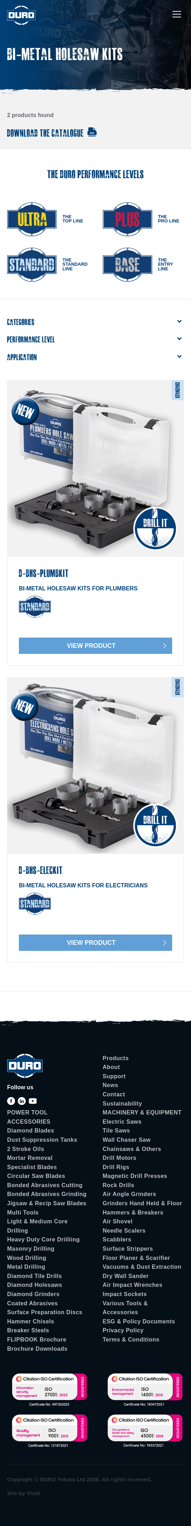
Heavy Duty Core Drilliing (43, 1239)
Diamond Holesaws (34, 1285)
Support (114, 1076)
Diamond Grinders (33, 1294)
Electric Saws (122, 1122)
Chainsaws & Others (132, 1149)
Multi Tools (23, 1213)
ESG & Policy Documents (139, 1321)
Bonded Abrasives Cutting (45, 1185)
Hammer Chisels (30, 1321)
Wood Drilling (26, 1258)
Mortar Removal (30, 1158)
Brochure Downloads (37, 1349)
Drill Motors (120, 1158)
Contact (114, 1094)
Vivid (33, 1493)
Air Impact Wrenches (133, 1285)
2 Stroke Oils (25, 1149)
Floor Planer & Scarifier (136, 1258)
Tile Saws (116, 1131)
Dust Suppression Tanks (42, 1140)
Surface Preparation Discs (45, 1312)
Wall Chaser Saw (127, 1140)
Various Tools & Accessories (125, 1308)
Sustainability (122, 1104)
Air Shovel (118, 1221)
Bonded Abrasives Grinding (47, 1194)
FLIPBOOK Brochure (37, 1340)
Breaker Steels (28, 1330)
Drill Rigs (116, 1167)
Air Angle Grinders (129, 1194)
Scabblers (117, 1239)
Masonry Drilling (30, 1249)
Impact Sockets (125, 1294)
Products (116, 1058)
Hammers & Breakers (133, 1213)
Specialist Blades (32, 1167)
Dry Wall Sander (126, 1276)
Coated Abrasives (32, 1303)
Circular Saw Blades (36, 1176)
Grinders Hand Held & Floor (142, 1203)
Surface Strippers (128, 1249)
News (110, 1085)
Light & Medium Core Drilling (37, 1226)
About (111, 1067)
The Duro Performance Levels (95, 174)
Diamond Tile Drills (34, 1276)
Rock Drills (118, 1185)
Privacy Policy (123, 1330)
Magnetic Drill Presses (135, 1176)
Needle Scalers (124, 1231)
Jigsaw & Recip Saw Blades (46, 1203)
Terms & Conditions (131, 1340)
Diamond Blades (30, 1131)
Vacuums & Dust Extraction (142, 1267)
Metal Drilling (26, 1267)
